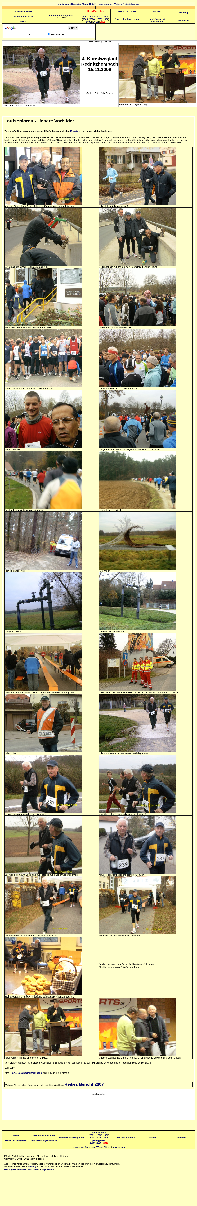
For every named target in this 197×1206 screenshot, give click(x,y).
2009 (88, 22)
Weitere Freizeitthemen (126, 4)
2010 (95, 22)
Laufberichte (99, 1132)
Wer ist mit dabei (127, 11)
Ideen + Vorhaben (23, 16)
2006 (92, 19)
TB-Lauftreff (182, 20)
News (23, 21)
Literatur (153, 1137)
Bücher (157, 11)
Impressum (105, 4)
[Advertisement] (98, 1108)
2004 (105, 16)
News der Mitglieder (16, 1140)
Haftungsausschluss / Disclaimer (21, 1169)
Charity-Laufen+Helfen (127, 19)
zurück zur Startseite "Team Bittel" (77, 4)
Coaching (183, 12)
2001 (85, 16)
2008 (105, 19)
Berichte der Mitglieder (61, 15)
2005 (85, 19)
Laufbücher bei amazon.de (157, 20)
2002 (92, 16)
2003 (98, 16)
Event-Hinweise (23, 11)
